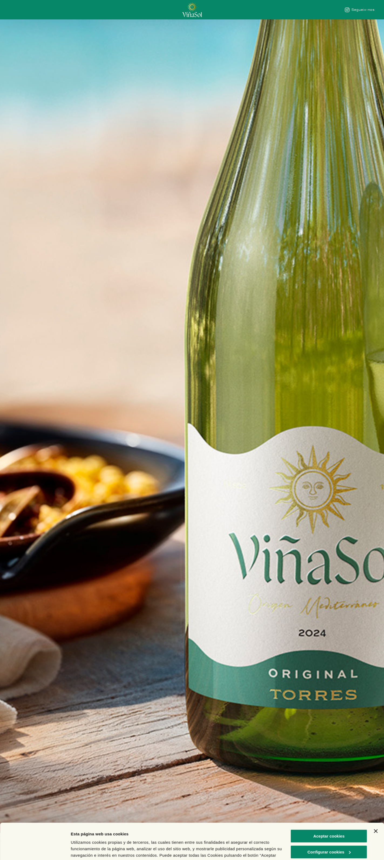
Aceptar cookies (329, 802)
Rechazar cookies (329, 834)
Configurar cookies (329, 818)
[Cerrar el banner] (376, 797)
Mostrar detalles (86, 849)
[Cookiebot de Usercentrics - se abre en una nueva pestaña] (35, 849)
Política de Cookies (222, 834)
